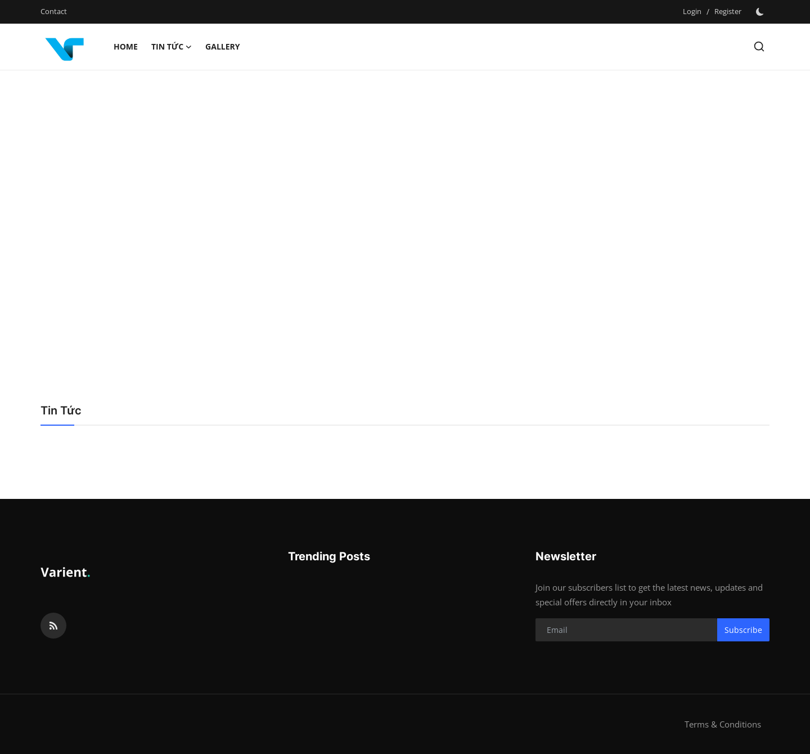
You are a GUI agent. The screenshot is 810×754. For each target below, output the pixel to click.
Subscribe (743, 629)
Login (692, 11)
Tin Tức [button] (171, 47)
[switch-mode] (761, 12)
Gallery (222, 46)
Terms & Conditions (723, 724)
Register (727, 11)
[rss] (53, 626)
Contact (53, 11)
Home (126, 46)
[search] (759, 46)
